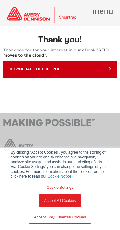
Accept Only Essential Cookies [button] (60, 217)
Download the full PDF (60, 68)
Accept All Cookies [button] (60, 200)
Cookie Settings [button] (59, 187)
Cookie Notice (59, 176)
